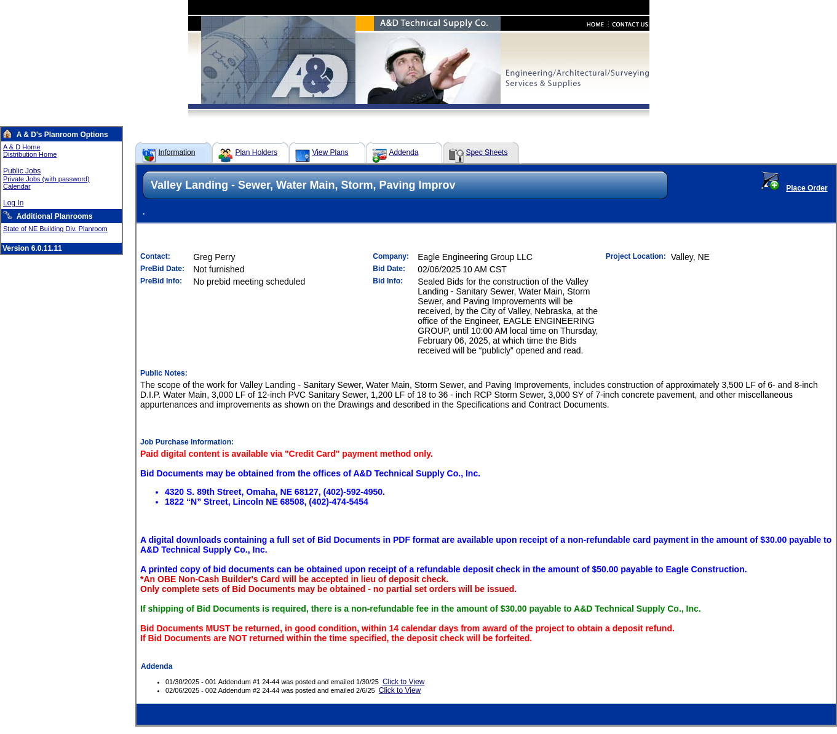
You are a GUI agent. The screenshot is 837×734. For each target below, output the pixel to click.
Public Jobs (22, 171)
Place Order (806, 188)
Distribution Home (30, 154)
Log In (13, 203)
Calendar (17, 186)
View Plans (330, 152)
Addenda (403, 152)
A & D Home (22, 147)
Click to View (403, 681)
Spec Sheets (486, 152)
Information (176, 152)
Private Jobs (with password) (46, 179)
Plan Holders (256, 152)
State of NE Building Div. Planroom (55, 228)
